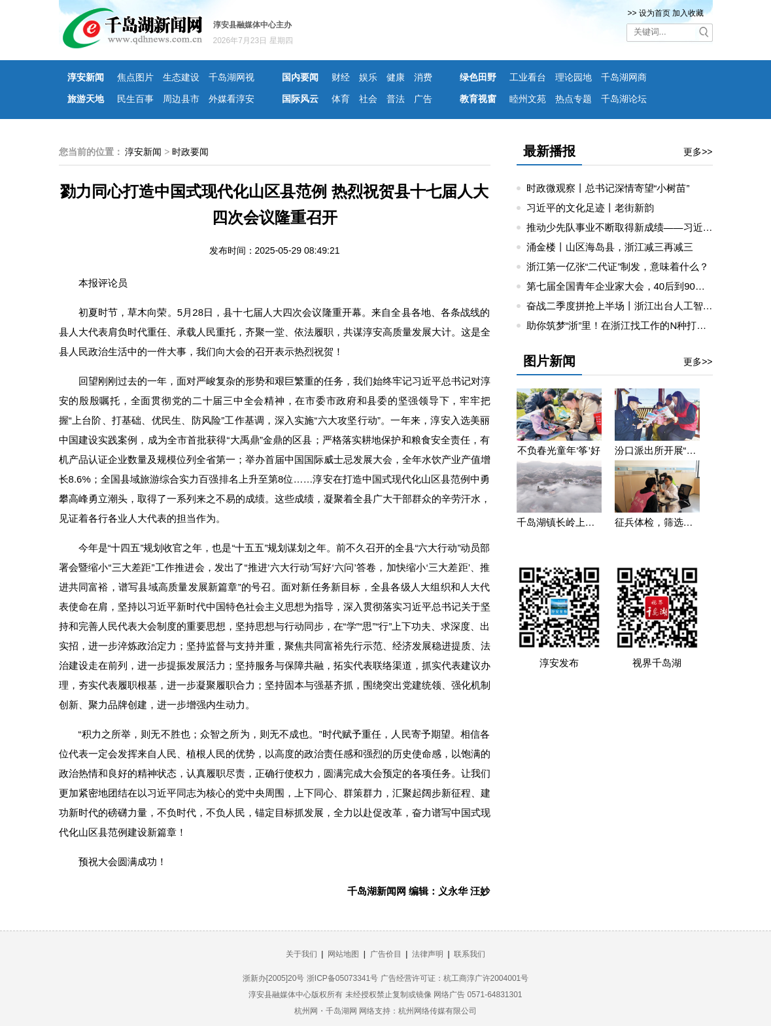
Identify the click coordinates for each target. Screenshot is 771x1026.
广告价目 (386, 954)
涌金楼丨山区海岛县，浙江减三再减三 (609, 246)
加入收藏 (688, 13)
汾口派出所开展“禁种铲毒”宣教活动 (657, 450)
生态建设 (181, 77)
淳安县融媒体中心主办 (252, 24)
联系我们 (469, 954)
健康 (395, 77)
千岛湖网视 (231, 77)
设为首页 (654, 13)
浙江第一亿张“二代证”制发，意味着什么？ (618, 266)
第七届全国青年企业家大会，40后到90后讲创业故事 (640, 286)
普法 (395, 99)
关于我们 (301, 954)
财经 (341, 77)
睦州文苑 (527, 99)
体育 (341, 99)
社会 (368, 99)
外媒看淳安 (231, 99)
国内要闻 (300, 77)
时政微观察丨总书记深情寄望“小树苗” (608, 188)
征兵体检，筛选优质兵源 (657, 522)
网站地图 (343, 954)
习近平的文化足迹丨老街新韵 (590, 207)
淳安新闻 (85, 77)
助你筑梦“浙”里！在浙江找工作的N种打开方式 (626, 325)
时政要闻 (190, 151)
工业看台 (527, 77)
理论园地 (573, 77)
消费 (423, 77)
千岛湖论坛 (624, 99)
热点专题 (573, 99)
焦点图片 (135, 77)
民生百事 (135, 99)
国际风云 (300, 99)
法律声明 (427, 954)
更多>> (697, 151)
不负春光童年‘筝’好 (558, 450)
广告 (423, 99)
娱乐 (368, 77)
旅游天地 (85, 99)
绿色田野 (478, 77)
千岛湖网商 (624, 77)
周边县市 (181, 99)
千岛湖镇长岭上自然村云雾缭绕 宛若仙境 (559, 522)
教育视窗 (478, 99)
